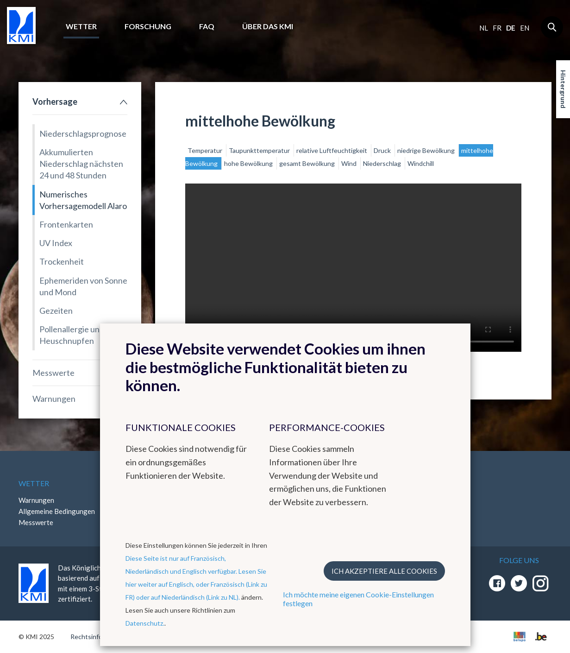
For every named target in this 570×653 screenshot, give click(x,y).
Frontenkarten (66, 224)
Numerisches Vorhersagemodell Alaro (83, 200)
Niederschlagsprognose (82, 133)
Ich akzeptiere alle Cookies (384, 571)
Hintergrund (563, 89)
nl (483, 28)
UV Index (55, 243)
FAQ (206, 26)
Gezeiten (56, 310)
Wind (349, 163)
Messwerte (53, 373)
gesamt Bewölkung (307, 163)
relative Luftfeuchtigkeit (332, 150)
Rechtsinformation (97, 636)
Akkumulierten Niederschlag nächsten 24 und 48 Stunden (81, 163)
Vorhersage (54, 101)
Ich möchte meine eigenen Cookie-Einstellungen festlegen (358, 599)
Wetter (81, 26)
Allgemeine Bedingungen (57, 511)
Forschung (148, 26)
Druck (383, 150)
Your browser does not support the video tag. (353, 268)
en (524, 28)
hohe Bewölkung (249, 163)
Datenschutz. (144, 623)
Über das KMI (267, 26)
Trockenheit (61, 261)
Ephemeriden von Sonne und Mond (83, 286)
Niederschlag (382, 163)
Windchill (420, 163)
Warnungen (53, 398)
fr (497, 28)
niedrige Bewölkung (426, 150)
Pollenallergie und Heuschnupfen (71, 335)
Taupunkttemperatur (260, 150)
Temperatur (206, 150)
